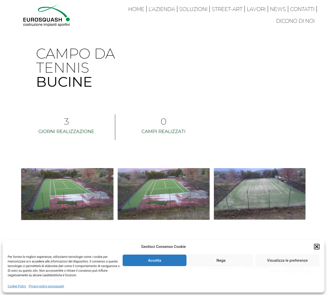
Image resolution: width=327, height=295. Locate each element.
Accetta (154, 260)
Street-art (227, 9)
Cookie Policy (17, 286)
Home (136, 9)
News (278, 9)
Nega (220, 260)
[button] (316, 246)
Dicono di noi (295, 21)
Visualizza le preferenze (287, 260)
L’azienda (162, 9)
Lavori (256, 9)
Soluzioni (193, 9)
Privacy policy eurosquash (46, 286)
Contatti (302, 9)
